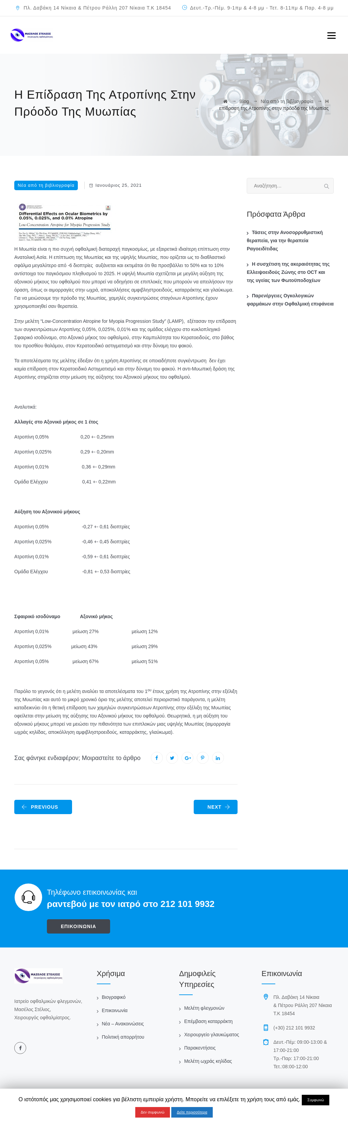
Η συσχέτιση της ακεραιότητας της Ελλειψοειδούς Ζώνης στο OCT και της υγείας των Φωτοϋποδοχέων (288, 272)
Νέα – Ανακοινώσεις (123, 1023)
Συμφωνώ (315, 1100)
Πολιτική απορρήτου (123, 1037)
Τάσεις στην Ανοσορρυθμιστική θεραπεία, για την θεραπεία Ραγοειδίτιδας (285, 240)
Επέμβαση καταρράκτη (208, 1021)
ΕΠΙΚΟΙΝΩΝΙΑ (78, 926)
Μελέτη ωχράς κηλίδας (208, 1061)
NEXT (219, 807)
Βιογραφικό (114, 997)
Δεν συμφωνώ (152, 1112)
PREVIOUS (39, 807)
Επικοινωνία (115, 1010)
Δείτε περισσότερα (192, 1112)
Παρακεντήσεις (200, 1048)
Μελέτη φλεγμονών (204, 1008)
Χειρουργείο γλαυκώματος (211, 1034)
